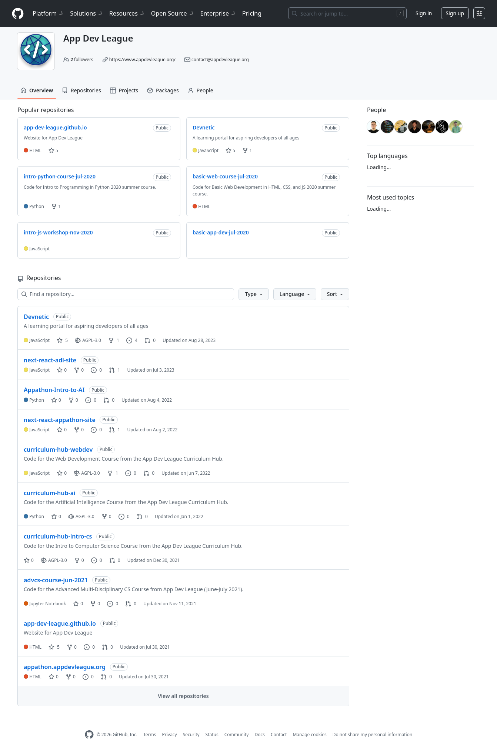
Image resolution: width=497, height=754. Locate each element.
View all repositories (183, 695)
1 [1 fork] (113, 340)
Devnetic (36, 317)
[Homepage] (18, 13)
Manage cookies (309, 734)
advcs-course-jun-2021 (56, 580)
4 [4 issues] (131, 340)
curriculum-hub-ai (50, 493)
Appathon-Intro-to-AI (54, 390)
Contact (279, 734)
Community (236, 734)
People (200, 90)
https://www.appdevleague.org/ (142, 59)
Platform (48, 13)
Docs (259, 734)
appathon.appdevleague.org (65, 667)
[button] (253, 294)
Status (212, 734)
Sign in (424, 13)
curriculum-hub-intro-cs (58, 536)
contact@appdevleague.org (220, 59)
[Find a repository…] (125, 294)
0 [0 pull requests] (150, 340)
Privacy (169, 734)
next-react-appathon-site (60, 420)
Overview (36, 90)
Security (191, 734)
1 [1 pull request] (114, 370)
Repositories (81, 90)
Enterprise (218, 13)
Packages (163, 90)
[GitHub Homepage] (89, 734)
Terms (149, 734)
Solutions (86, 13)
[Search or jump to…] (347, 13)
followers (81, 59)
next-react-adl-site (50, 360)
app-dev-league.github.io (60, 623)
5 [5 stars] (62, 340)
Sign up (455, 13)
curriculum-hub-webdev (58, 449)
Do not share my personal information (373, 734)
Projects (124, 90)
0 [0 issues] (96, 370)
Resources (127, 13)
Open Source (172, 13)
